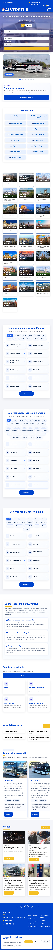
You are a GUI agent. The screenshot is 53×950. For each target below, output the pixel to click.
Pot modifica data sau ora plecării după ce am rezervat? (39, 738)
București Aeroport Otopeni (27, 430)
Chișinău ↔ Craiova (24, 195)
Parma (30, 522)
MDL (48, 6)
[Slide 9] (33, 79)
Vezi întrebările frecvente (26, 675)
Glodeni (29, 338)
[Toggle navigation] (49, 9)
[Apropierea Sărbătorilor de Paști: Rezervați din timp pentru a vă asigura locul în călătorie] (14, 870)
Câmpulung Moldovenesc (29, 423)
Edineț (22, 338)
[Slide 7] (30, 79)
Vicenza (26, 529)
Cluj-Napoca (41, 423)
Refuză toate (38, 941)
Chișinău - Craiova (38, 123)
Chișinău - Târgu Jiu (37, 134)
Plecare (6, 29)
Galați (30, 427)
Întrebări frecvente (32, 926)
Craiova (29, 420)
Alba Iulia (44, 427)
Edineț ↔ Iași (41, 274)
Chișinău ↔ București (8, 180)
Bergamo (15, 519)
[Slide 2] (22, 79)
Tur (23, 25)
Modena (16, 522)
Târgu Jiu (25, 437)
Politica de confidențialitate (14, 946)
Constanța (21, 420)
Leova (38, 335)
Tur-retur (28, 25)
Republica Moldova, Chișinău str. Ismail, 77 (14, 917)
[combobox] (26, 31)
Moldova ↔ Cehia (10, 259)
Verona (43, 525)
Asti (9, 519)
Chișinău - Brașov (37, 140)
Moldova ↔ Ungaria (8, 289)
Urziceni (39, 437)
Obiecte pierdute (32, 918)
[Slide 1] (20, 79)
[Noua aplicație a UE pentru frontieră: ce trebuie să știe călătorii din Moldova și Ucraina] (39, 837)
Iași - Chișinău (15, 116)
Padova (23, 522)
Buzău (38, 430)
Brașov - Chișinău (37, 151)
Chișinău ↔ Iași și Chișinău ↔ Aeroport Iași (9, 194)
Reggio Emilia (29, 525)
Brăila (24, 427)
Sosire (5, 35)
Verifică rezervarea (32, 915)
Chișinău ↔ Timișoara (8, 211)
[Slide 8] (31, 79)
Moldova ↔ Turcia (24, 289)
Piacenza (43, 522)
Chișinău (10, 335)
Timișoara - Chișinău (15, 151)
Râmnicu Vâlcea (15, 437)
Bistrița (17, 423)
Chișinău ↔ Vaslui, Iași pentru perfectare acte (26, 271)
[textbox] (26, 31)
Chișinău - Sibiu (15, 146)
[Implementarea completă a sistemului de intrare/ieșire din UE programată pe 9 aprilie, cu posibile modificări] (39, 870)
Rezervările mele (8, 2)
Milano (9, 522)
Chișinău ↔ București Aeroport (24, 179)
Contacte (42, 923)
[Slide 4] (25, 79)
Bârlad (7, 430)
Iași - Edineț (15, 140)
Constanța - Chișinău (15, 157)
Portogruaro (19, 525)
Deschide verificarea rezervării (26, 97)
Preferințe (46, 941)
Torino (37, 525)
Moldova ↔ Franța (41, 227)
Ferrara (37, 519)
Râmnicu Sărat (40, 434)
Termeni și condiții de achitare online (33, 922)
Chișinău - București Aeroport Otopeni (38, 116)
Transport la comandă (45, 926)
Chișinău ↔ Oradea (41, 211)
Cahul (24, 335)
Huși (10, 434)
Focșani (45, 430)
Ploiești (32, 434)
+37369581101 (34, 4)
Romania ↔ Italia (10, 227)
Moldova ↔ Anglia (24, 227)
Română (42, 6)
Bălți (44, 335)
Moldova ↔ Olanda (41, 242)
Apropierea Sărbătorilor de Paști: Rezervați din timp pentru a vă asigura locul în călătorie (14, 882)
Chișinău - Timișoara (37, 146)
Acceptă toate (29, 941)
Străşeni (43, 338)
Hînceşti (17, 335)
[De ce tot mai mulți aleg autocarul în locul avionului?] (14, 837)
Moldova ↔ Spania (41, 258)
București (14, 430)
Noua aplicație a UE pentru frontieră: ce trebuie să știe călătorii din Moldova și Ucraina (39, 849)
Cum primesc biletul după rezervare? (13, 737)
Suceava (10, 423)
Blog (29, 929)
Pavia (36, 522)
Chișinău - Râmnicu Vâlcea (15, 134)
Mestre (43, 519)
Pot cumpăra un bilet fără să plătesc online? (38, 732)
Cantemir (31, 335)
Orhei (16, 338)
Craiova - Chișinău (15, 129)
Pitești (25, 434)
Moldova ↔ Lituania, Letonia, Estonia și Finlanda (43, 287)
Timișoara (37, 420)
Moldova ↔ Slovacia (24, 258)
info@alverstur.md (35, 2)
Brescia (30, 519)
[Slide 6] (28, 79)
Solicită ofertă (8, 814)
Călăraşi (36, 338)
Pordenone (10, 525)
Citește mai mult (9, 858)
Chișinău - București (15, 123)
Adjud (36, 427)
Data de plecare (8, 41)
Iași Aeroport (17, 434)
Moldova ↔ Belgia (24, 242)
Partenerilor (43, 920)
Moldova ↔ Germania (8, 242)
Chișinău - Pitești (37, 129)
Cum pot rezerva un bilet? (10, 731)
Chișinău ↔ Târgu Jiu (43, 195)
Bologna (23, 519)
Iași (9, 420)
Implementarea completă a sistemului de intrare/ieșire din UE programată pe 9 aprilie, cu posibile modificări (39, 882)
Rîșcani (9, 338)
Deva (44, 420)
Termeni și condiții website (44, 916)
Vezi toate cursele (26, 393)
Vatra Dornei (17, 427)
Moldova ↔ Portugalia (8, 273)
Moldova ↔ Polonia (8, 305)
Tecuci (32, 437)
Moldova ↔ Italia (43, 181)
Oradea (8, 427)
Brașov (14, 420)
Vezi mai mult (45, 827)
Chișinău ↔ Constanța (24, 211)
